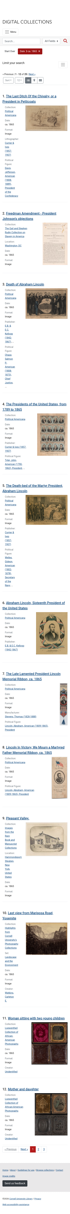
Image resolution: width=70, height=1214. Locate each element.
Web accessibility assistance (15, 1204)
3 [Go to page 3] (44, 1149)
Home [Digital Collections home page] (5, 1170)
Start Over (10, 51)
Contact (59, 1170)
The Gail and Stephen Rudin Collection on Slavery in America (16, 232)
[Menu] (10, 32)
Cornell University (18, 6)
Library (12, 15)
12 (20, 80)
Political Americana (15, 419)
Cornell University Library (20, 1198)
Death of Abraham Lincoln (25, 284)
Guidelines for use (26, 1170)
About (13, 1170)
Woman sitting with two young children (36, 1018)
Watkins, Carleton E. (9, 996)
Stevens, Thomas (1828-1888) (20, 716)
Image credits (8, 1176)
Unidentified (11, 1071)
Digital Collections (27, 21)
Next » (32, 74)
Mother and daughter (23, 1089)
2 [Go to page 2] (38, 1149)
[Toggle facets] (63, 64)
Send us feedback (15, 1183)
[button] (30, 51)
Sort (7, 80)
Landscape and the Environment (11, 961)
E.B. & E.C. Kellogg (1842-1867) (9, 333)
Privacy (37, 1198)
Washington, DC (13, 245)
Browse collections (45, 1170)
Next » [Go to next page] (24, 1149)
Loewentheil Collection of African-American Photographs (11, 1036)
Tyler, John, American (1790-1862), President (13, 464)
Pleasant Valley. (17, 818)
